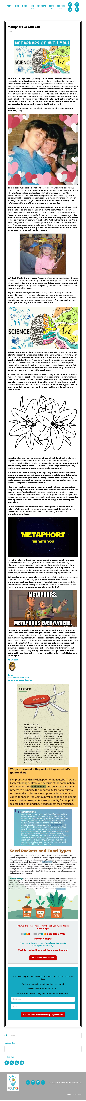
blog (17, 6)
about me (51, 7)
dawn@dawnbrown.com (19, 677)
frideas (25, 6)
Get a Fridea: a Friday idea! (43, 958)
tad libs (32, 7)
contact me (61, 7)
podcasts (41, 6)
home (10, 6)
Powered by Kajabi (74, 1095)
